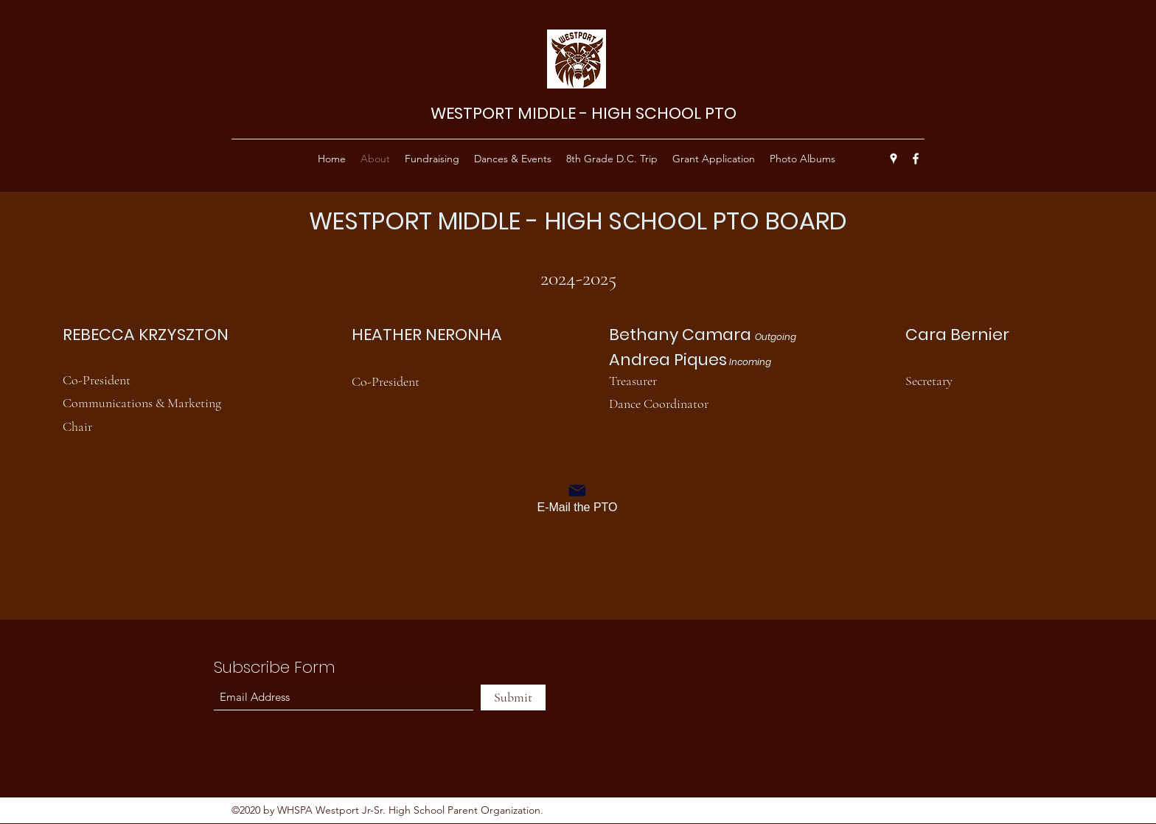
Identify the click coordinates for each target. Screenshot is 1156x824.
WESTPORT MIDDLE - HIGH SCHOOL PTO (584, 113)
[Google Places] (893, 158)
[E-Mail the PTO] (577, 497)
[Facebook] (915, 158)
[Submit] (513, 697)
